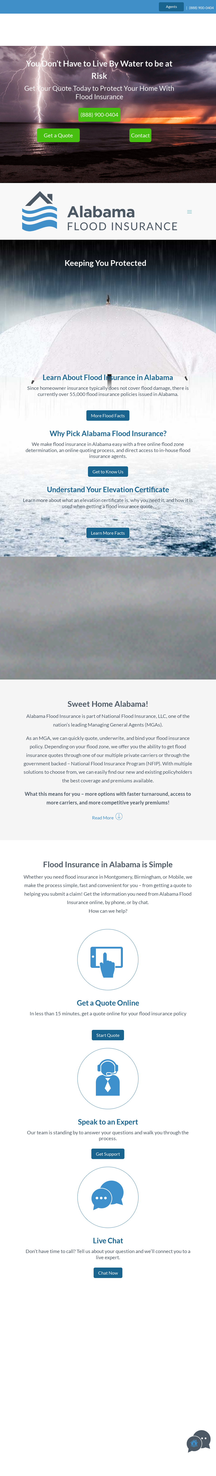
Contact (140, 103)
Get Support (108, 1122)
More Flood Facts (108, 384)
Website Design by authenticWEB (136, 1437)
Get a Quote (58, 103)
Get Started (144, 1315)
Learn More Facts (108, 501)
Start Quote (107, 1003)
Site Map (137, 1449)
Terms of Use (82, 1449)
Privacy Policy (111, 1449)
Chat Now (108, 1241)
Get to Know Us (108, 440)
